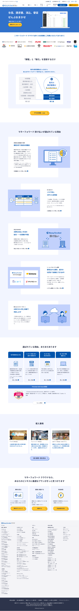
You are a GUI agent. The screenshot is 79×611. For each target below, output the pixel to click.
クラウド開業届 (19, 540)
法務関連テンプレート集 (52, 565)
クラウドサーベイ (5, 591)
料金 (23, 5)
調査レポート (65, 532)
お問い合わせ (63, 5)
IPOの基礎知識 (50, 544)
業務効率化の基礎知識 (51, 547)
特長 (35, 5)
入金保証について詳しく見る (53, 211)
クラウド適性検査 (4, 593)
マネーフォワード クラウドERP (22, 545)
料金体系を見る (61, 508)
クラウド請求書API (35, 557)
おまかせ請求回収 (20, 530)
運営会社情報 (12, 600)
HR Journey (65, 540)
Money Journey (65, 538)
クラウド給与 (3, 578)
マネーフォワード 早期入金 (21, 563)
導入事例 (33, 530)
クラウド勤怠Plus (6, 576)
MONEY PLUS (66, 537)
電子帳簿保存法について (21, 549)
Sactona (23, 571)
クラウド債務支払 (4, 552)
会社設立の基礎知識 (51, 542)
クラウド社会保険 (4, 583)
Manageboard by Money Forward (22, 568)
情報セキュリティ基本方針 (31, 600)
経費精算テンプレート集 (52, 560)
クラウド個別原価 (4, 559)
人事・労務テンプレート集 (52, 563)
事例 (41, 5)
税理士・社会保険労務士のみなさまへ (38, 553)
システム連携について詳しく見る (54, 288)
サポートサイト (35, 529)
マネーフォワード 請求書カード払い (23, 561)
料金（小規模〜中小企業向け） (37, 542)
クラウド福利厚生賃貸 (5, 588)
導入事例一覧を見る (39, 458)
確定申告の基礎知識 (51, 536)
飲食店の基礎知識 (51, 548)
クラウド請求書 (4, 542)
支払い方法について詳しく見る (21, 248)
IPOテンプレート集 (51, 568)
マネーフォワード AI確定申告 (6, 539)
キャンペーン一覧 (66, 530)
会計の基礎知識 (50, 534)
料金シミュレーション (36, 545)
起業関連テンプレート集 (52, 566)
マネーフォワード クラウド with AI (23, 578)
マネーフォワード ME (66, 534)
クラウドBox (5, 564)
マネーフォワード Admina (21, 544)
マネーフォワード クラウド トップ (9, 1)
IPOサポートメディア (35, 549)
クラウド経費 (3, 549)
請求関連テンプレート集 (52, 559)
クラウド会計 (3, 530)
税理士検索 (34, 533)
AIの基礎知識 (50, 555)
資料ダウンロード (74, 5)
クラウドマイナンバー (5, 586)
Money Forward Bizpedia (53, 530)
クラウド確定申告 (6, 537)
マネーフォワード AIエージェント (22, 576)
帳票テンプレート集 (51, 562)
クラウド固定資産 (4, 556)
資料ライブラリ (65, 529)
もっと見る (41, 403)
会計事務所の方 (55, 1)
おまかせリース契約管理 (21, 532)
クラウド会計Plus (5, 532)
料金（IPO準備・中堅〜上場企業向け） (39, 544)
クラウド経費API (35, 559)
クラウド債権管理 (5, 547)
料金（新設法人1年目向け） (37, 540)
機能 (29, 5)
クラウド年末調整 (4, 581)
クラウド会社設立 (20, 539)
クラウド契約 (19, 536)
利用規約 (40, 600)
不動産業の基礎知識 (51, 553)
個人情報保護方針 (20, 600)
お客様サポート (65, 1)
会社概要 (47, 1)
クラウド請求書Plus (4, 544)
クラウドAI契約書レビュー (21, 537)
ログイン (73, 1)
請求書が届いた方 (55, 5)
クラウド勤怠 (5, 574)
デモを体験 (39, 113)
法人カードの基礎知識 (51, 545)
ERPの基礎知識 (50, 533)
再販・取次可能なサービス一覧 (22, 556)
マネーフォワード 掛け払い (6, 566)
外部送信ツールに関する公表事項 (50, 600)
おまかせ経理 (19, 529)
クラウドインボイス (4, 554)
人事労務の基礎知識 (51, 537)
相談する (39, 508)
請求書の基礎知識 (51, 539)
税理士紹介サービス (35, 532)
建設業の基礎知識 (51, 550)
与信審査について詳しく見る (20, 171)
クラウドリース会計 (5, 534)
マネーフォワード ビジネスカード (22, 542)
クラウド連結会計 (4, 561)
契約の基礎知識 (50, 540)
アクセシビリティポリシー (64, 600)
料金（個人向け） (35, 539)
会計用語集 (49, 531)
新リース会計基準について (21, 552)
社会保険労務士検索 (35, 535)
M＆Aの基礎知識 (50, 551)
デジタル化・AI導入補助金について (23, 551)
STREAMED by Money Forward (22, 566)
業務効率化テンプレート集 (52, 569)
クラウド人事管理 (4, 571)
